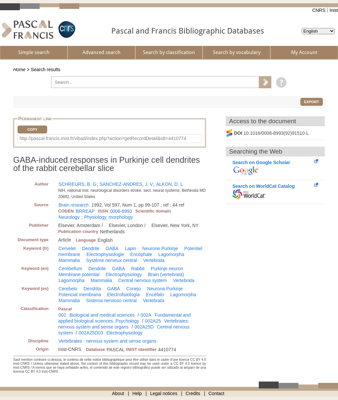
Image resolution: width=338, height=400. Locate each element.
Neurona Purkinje (165, 288)
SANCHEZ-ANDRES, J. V (126, 184)
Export (311, 102)
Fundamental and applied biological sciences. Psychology (124, 318)
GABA (112, 248)
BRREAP (85, 211)
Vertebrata (154, 260)
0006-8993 (121, 211)
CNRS (318, 10)
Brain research (73, 205)
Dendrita (92, 288)
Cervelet (67, 248)
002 (62, 315)
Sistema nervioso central (111, 300)
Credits (193, 393)
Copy (32, 129)
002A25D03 (91, 332)
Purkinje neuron (167, 268)
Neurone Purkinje (160, 248)
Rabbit (137, 268)
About (118, 393)
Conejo (133, 288)
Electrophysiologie (105, 254)
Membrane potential (78, 274)
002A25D (143, 326)
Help (137, 393)
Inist (333, 10)
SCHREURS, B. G (77, 184)
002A (146, 315)
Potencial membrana (79, 294)
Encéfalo (155, 294)
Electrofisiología (123, 294)
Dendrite (90, 248)
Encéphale (141, 254)
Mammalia (69, 260)
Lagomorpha (171, 254)
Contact (216, 393)
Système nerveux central (111, 260)
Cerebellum (70, 268)
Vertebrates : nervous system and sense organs (107, 341)
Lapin (130, 248)
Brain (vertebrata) (166, 274)
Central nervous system (142, 280)
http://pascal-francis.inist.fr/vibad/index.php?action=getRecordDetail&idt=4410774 (102, 138)
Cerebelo (67, 288)
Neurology (69, 217)
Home (19, 69)
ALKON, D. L (169, 184)
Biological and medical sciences (102, 315)
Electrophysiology (124, 274)
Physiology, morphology (108, 217)
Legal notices (164, 393)
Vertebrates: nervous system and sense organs (123, 323)
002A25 (153, 321)
